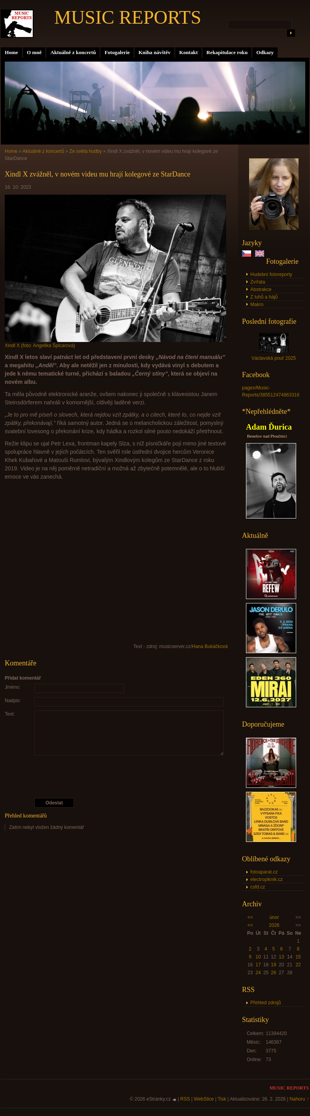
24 (258, 972)
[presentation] (117, 776)
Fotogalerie (117, 52)
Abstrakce (260, 289)
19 (273, 965)
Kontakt (188, 52)
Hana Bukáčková (210, 646)
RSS (185, 1099)
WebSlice (204, 1099)
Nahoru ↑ (299, 1099)
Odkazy (265, 52)
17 (258, 965)
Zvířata (257, 282)
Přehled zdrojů (265, 1002)
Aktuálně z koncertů (73, 52)
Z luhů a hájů (264, 297)
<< (250, 917)
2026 (274, 925)
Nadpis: (13, 700)
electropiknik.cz (266, 879)
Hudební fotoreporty (271, 274)
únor (274, 917)
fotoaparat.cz (264, 872)
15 (298, 957)
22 (298, 965)
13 (281, 957)
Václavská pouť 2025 (273, 358)
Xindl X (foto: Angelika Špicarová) (40, 345)
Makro (256, 304)
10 (258, 957)
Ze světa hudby (85, 151)
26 (273, 972)
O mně (34, 52)
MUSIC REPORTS (127, 17)
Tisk (221, 1099)
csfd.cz (257, 887)
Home (11, 52)
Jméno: (12, 687)
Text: (10, 714)
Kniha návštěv (154, 52)
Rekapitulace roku (227, 52)
